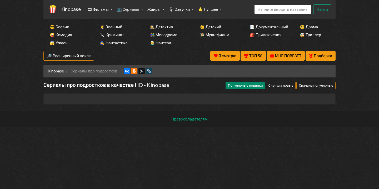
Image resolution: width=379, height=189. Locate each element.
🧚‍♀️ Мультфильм (214, 34)
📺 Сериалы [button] (128, 9)
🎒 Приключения (265, 34)
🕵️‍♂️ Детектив (161, 26)
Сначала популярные (316, 85)
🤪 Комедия (61, 34)
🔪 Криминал (112, 34)
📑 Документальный (268, 26)
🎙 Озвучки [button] (180, 9)
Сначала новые (280, 85)
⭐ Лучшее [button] (208, 9)
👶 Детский (210, 26)
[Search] (282, 9)
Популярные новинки (245, 85)
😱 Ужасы (59, 42)
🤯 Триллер (310, 34)
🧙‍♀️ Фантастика (114, 42)
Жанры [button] (154, 9)
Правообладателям (189, 119)
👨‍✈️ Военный (111, 26)
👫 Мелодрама (163, 34)
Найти (322, 9)
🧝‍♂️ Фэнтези (160, 42)
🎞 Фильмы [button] (98, 9)
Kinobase (70, 9)
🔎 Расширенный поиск (69, 55)
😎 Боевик (59, 26)
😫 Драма (309, 26)
